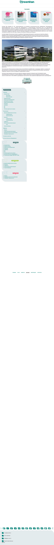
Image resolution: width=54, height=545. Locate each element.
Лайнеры (6, 149)
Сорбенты (6, 121)
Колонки (5, 117)
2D (4, 106)
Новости (23, 272)
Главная (14, 272)
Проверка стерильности (9, 133)
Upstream (5, 92)
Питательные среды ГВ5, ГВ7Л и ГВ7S (11, 155)
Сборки (5, 175)
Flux (7, 124)
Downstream (5, 111)
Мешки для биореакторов (9, 99)
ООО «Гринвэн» (6, 535)
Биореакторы (7, 145)
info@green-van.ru (6, 538)
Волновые (8, 95)
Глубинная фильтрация (8, 102)
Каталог (27, 272)
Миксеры (6, 103)
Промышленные (9, 115)
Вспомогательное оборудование (9, 138)
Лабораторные (9, 114)
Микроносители (7, 98)
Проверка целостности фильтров (10, 132)
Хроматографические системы (10, 112)
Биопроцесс (33, 272)
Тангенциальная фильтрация (10, 166)
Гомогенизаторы (7, 126)
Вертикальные (9, 96)
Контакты (39, 272)
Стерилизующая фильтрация (10, 131)
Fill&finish (5, 128)
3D (4, 107)
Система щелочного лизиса (9, 108)
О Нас (18, 272)
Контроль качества (7, 136)
